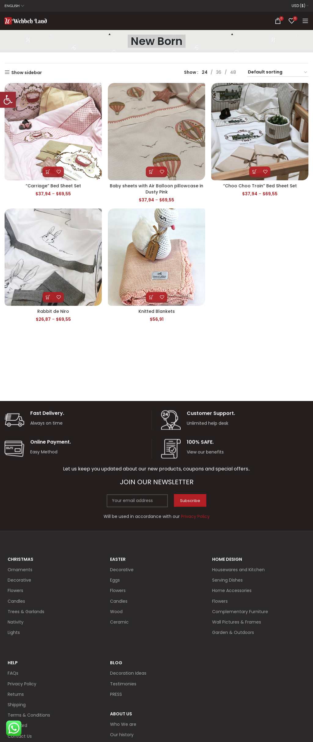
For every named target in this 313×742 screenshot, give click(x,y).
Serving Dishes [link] (227, 580)
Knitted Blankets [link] (156, 311)
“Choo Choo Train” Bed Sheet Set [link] (260, 186)
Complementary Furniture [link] (240, 612)
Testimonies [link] (123, 684)
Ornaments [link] (20, 570)
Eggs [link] (115, 580)
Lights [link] (14, 632)
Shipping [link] (17, 705)
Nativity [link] (16, 622)
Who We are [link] (123, 724)
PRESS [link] (116, 694)
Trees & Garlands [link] (26, 612)
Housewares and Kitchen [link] (238, 570)
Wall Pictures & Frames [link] (236, 622)
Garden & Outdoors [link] (233, 632)
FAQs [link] (13, 673)
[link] (8, 100)
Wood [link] (116, 612)
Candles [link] (16, 601)
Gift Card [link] (17, 725)
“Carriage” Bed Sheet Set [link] (53, 186)
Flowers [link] (15, 590)
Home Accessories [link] (232, 590)
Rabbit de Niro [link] (53, 311)
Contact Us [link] (20, 736)
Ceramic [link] (119, 622)
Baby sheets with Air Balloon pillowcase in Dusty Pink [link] (156, 189)
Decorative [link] (19, 580)
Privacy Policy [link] (22, 684)
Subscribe (190, 501)
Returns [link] (16, 694)
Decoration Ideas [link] (128, 673)
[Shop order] (277, 72)
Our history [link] (122, 735)
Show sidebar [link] (26, 72)
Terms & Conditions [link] (29, 715)
